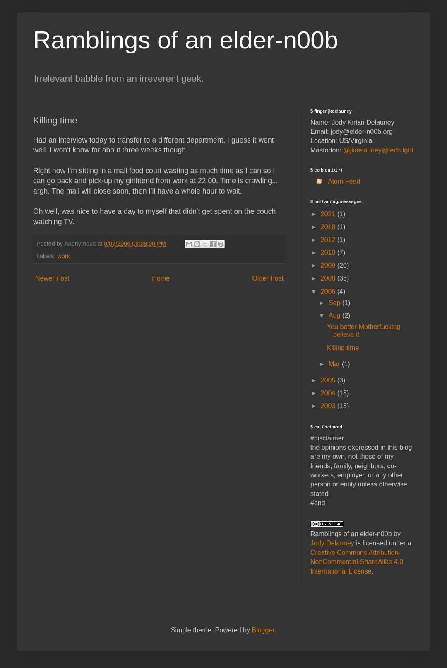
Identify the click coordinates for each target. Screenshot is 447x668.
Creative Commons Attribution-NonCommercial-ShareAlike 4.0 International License (356, 562)
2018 (329, 226)
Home (161, 278)
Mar (335, 364)
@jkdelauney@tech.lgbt (378, 150)
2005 (329, 380)
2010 (329, 252)
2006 (329, 291)
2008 (329, 278)
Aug (335, 315)
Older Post (268, 278)
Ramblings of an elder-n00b (185, 40)
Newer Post (52, 278)
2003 (329, 405)
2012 (329, 239)
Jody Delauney (332, 543)
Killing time (343, 347)
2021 (329, 214)
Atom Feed (335, 181)
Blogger (263, 630)
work (63, 256)
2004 (329, 393)
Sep (335, 302)
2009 (329, 265)
